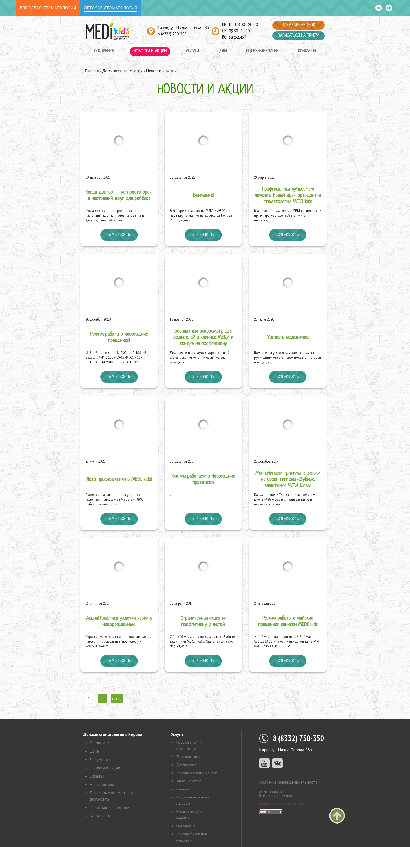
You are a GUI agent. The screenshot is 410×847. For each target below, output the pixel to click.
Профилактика (188, 756)
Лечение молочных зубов (196, 773)
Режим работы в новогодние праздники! (119, 337)
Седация (183, 789)
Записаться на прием (298, 35)
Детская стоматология (110, 8)
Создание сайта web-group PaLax (282, 803)
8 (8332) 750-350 (172, 34)
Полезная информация (111, 807)
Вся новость (119, 235)
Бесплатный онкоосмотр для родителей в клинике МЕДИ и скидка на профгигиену (203, 338)
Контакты (307, 51)
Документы (100, 759)
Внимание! (203, 195)
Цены (222, 51)
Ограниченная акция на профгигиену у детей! (203, 621)
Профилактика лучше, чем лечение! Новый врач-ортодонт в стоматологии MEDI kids (288, 196)
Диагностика (186, 764)
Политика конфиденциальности (288, 782)
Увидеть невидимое (288, 337)
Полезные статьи (262, 51)
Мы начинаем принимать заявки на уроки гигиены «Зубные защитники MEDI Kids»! (287, 480)
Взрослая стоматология (48, 8)
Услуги (192, 51)
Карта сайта (100, 815)
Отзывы (97, 776)
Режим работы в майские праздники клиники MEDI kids (288, 621)
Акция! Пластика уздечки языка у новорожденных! (119, 621)
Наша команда (103, 784)
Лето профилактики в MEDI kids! (119, 479)
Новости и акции (150, 51)
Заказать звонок (298, 25)
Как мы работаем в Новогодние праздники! (203, 479)
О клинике (104, 51)
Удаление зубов (188, 781)
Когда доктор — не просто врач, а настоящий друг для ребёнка (119, 196)
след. (116, 698)
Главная (92, 70)
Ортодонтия (185, 826)
